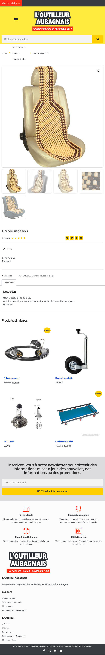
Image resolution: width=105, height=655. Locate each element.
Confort (16, 53)
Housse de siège (20, 59)
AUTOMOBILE (19, 47)
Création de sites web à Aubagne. (78, 646)
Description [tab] (9, 282)
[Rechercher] (97, 39)
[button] (98, 71)
